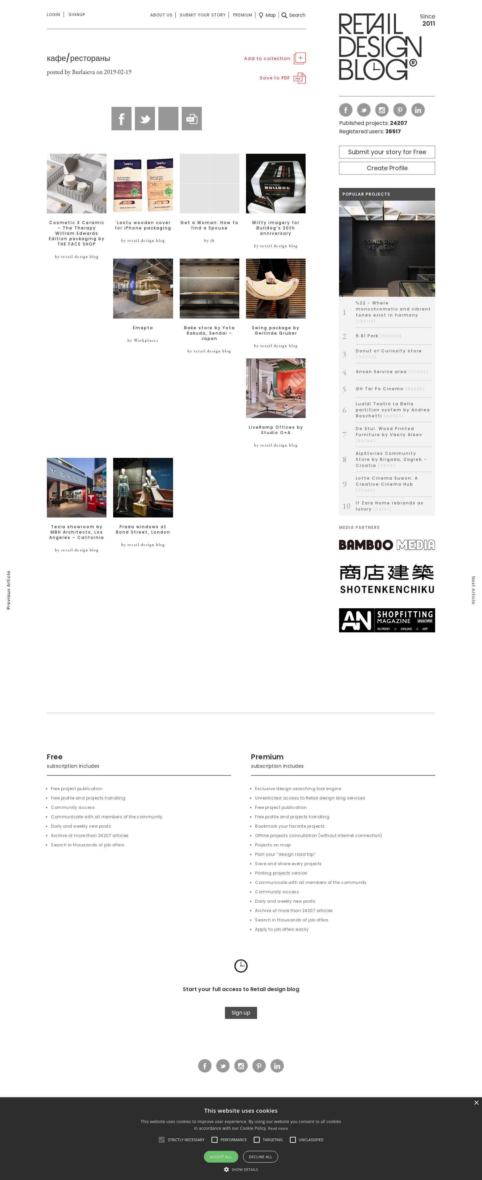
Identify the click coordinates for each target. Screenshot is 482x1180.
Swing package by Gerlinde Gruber (276, 330)
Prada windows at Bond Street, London (143, 529)
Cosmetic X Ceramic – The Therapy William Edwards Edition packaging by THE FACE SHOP (77, 233)
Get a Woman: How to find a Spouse (209, 225)
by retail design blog (77, 256)
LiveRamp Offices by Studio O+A (276, 430)
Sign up (241, 1013)
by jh (209, 240)
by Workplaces (143, 340)
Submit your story (203, 15)
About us (161, 15)
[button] (161, 1140)
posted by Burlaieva (71, 72)
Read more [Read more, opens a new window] (278, 1128)
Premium (242, 15)
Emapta (143, 328)
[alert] (241, 1138)
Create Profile (387, 168)
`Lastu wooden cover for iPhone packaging (143, 225)
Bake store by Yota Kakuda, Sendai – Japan (209, 333)
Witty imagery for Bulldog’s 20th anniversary (276, 228)
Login (53, 14)
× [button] (476, 1103)
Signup (77, 14)
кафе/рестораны (78, 58)
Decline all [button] (260, 1156)
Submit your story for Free (387, 152)
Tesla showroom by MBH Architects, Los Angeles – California (76, 532)
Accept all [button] (221, 1156)
